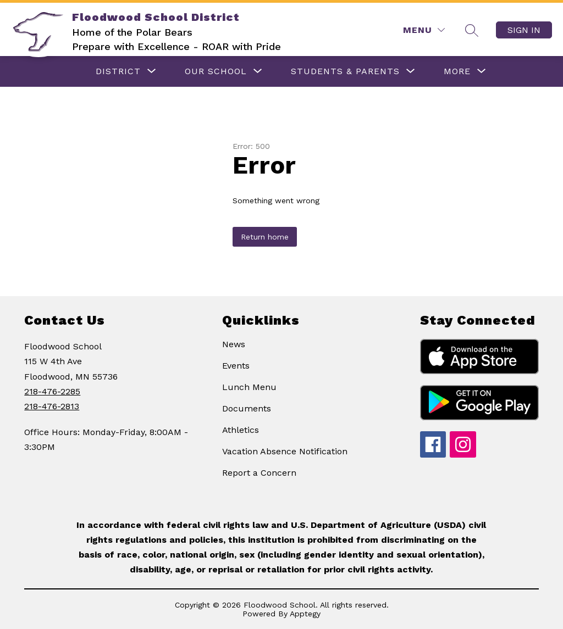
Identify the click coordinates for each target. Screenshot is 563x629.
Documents (246, 408)
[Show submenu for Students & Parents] (345, 71)
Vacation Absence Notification (284, 451)
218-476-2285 (52, 391)
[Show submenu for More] (457, 71)
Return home (265, 236)
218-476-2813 (51, 406)
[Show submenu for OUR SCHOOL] (216, 71)
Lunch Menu (249, 387)
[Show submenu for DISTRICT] (118, 71)
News (233, 344)
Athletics (240, 430)
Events (236, 365)
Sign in (523, 30)
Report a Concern (259, 472)
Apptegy (305, 613)
